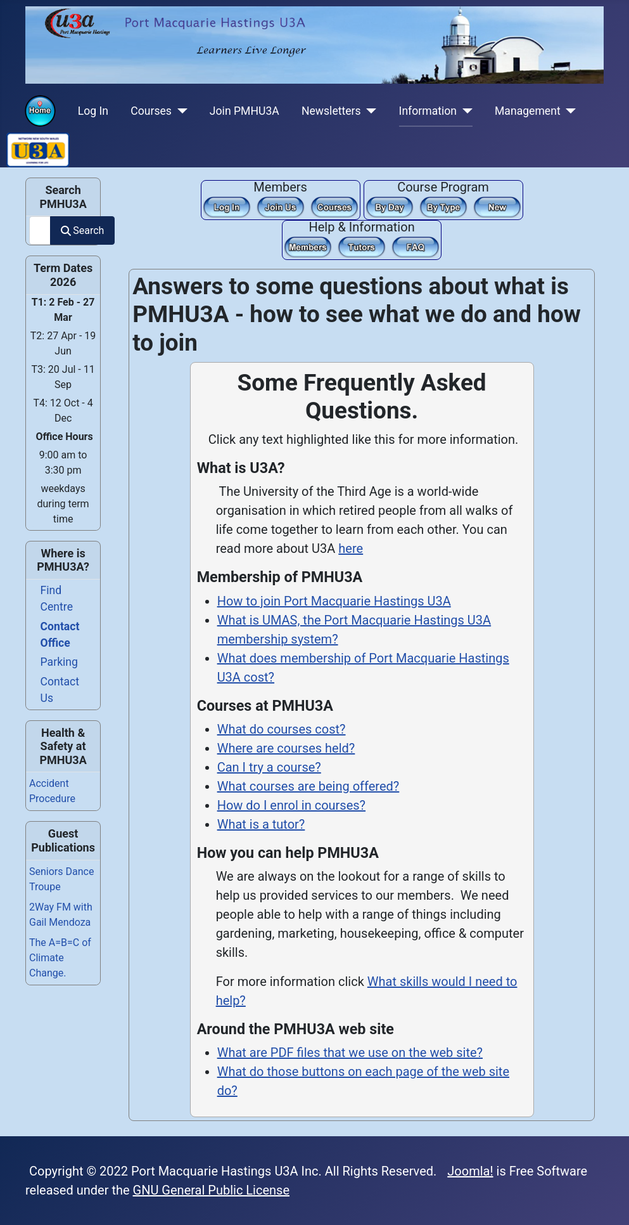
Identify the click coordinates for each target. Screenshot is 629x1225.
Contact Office (60, 634)
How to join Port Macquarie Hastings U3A (334, 601)
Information (428, 111)
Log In (93, 111)
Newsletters (331, 111)
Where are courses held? (286, 748)
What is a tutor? (261, 824)
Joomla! (470, 1171)
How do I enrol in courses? (291, 805)
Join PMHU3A (244, 111)
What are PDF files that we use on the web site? (350, 1052)
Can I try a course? (269, 767)
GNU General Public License (211, 1190)
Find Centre (57, 598)
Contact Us (60, 689)
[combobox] (40, 230)
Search (82, 230)
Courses (151, 111)
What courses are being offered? (308, 786)
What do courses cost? (281, 729)
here (350, 548)
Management (528, 111)
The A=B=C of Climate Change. (60, 958)
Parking (59, 662)
